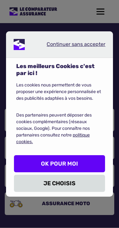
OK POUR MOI (59, 163)
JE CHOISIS (59, 183)
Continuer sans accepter (70, 45)
